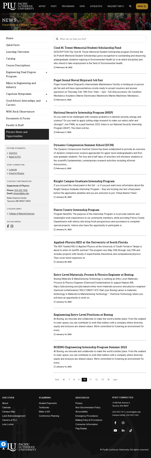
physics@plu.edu (21, 193)
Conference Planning (49, 416)
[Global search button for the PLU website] (130, 6)
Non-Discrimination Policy (88, 407)
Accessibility (82, 411)
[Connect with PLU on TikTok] (131, 430)
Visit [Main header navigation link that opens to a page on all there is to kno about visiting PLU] (54, 6)
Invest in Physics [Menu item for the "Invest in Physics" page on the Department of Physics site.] (16, 173)
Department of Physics (14, 24)
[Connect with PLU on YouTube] (115, 430)
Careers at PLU (9, 420)
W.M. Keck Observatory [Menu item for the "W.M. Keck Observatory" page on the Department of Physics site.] (20, 111)
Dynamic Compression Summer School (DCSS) (84, 145)
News (33, 24)
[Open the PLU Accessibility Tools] (3, 444)
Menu (142, 6)
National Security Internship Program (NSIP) (83, 112)
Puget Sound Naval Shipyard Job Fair (78, 80)
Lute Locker (8, 424)
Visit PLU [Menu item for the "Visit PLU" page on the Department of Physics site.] (13, 153)
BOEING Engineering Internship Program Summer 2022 (90, 347)
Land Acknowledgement (14, 416)
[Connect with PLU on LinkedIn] (123, 430)
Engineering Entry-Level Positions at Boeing (83, 314)
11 (90, 379)
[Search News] (100, 39)
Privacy (79, 403)
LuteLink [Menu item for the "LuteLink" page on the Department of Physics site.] (13, 169)
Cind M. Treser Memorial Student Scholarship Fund (87, 47)
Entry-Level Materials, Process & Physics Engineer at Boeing (94, 274)
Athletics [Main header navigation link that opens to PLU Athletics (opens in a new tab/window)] (96, 6)
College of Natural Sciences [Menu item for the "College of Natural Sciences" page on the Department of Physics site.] (22, 213)
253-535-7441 (132, 415)
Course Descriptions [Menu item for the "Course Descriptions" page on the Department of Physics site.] (18, 65)
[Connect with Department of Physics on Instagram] (11, 226)
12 (96, 379)
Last (115, 379)
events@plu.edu (132, 412)
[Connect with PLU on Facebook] (115, 422)
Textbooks (44, 407)
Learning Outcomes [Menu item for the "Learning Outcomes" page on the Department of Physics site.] (17, 51)
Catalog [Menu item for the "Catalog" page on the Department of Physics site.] (10, 58)
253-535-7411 (118, 412)
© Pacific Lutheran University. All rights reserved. (124, 449)
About (5, 403)
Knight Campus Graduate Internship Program (84, 181)
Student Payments (48, 403)
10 (84, 379)
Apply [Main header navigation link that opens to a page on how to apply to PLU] (42, 6)
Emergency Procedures (87, 416)
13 (102, 379)
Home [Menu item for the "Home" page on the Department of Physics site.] (9, 38)
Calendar (6, 407)
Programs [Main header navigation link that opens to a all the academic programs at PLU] (68, 6)
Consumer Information (87, 424)
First (57, 379)
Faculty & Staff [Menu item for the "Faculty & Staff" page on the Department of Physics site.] (15, 125)
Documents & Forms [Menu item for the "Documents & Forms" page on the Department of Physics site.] (18, 118)
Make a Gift (44, 411)
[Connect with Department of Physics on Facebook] (8, 226)
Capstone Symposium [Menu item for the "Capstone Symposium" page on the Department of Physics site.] (19, 94)
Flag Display (81, 428)
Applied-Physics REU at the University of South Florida (91, 242)
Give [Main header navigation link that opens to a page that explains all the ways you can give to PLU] (82, 6)
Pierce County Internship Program (76, 210)
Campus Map (8, 411)
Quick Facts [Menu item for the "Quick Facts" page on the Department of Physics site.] (13, 45)
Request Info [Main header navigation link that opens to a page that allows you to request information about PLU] (115, 6)
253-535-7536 (21, 190)
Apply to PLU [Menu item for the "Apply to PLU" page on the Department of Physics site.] (15, 157)
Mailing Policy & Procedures (89, 420)
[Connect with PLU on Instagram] (123, 422)
